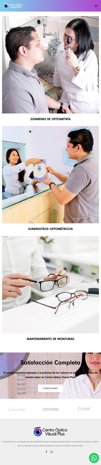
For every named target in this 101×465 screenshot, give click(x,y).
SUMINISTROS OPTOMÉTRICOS (50, 229)
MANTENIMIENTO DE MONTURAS (50, 339)
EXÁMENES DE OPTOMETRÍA (51, 119)
